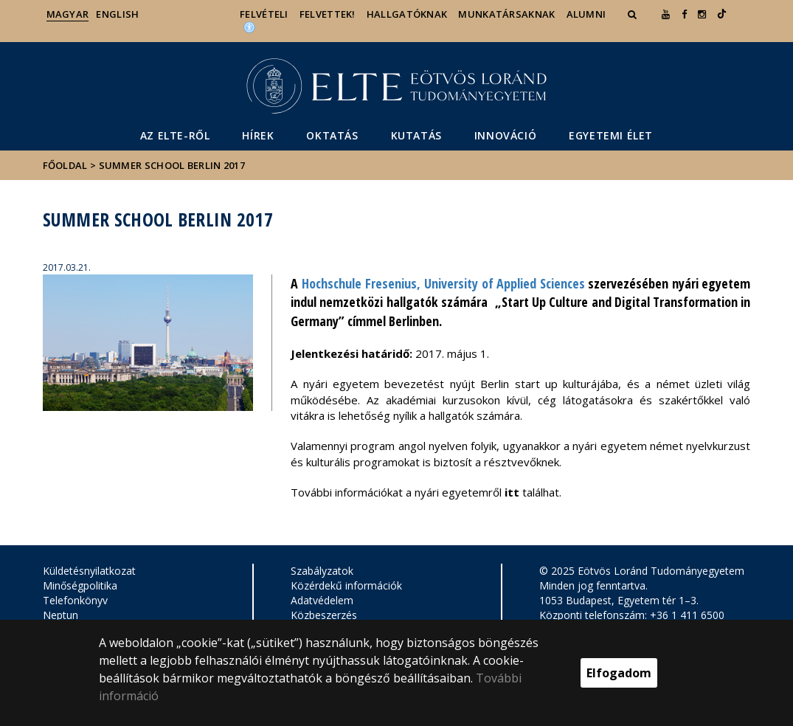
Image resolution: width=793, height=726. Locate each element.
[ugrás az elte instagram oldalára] (702, 14)
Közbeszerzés (324, 615)
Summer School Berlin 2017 (172, 165)
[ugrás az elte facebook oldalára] (684, 14)
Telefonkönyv (75, 600)
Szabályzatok (322, 571)
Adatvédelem (322, 600)
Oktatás (332, 135)
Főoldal (66, 165)
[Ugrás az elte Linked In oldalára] (722, 14)
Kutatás (416, 135)
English (117, 14)
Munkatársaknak (506, 14)
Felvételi (264, 14)
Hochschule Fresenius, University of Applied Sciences (443, 283)
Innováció (505, 135)
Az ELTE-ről (175, 135)
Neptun (60, 615)
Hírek (258, 135)
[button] (634, 14)
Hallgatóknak (407, 14)
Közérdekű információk (346, 585)
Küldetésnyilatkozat (89, 571)
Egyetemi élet (611, 135)
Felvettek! (327, 14)
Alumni (586, 14)
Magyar (67, 14)
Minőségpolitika (80, 585)
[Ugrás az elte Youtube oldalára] (666, 14)
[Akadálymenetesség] (249, 26)
